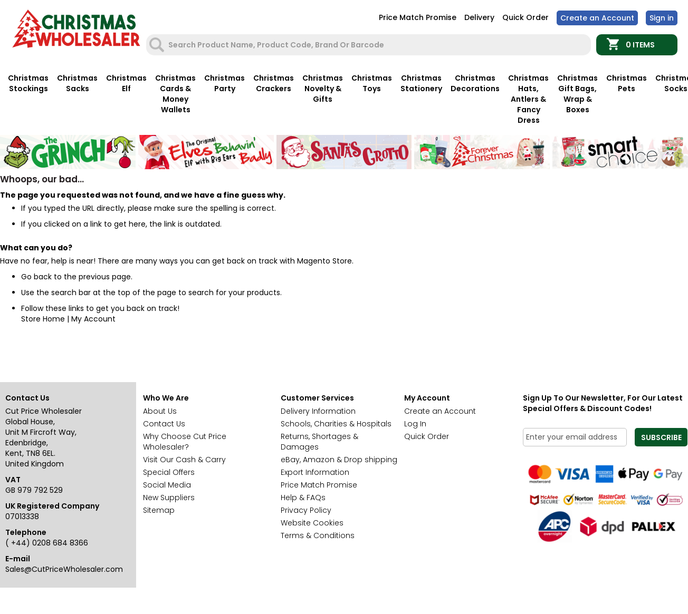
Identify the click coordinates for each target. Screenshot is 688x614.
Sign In (661, 18)
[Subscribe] (661, 437)
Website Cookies (312, 523)
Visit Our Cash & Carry (184, 459)
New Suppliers (169, 497)
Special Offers (169, 472)
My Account (93, 319)
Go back (36, 276)
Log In (415, 423)
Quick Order (525, 17)
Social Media (167, 485)
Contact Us (164, 423)
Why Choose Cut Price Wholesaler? (184, 441)
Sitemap (159, 510)
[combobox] (369, 44)
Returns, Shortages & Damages (319, 441)
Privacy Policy (306, 510)
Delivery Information (318, 411)
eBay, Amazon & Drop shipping (339, 459)
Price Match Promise (417, 17)
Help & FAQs (303, 497)
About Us (160, 411)
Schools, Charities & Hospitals (336, 423)
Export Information (315, 472)
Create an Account (597, 18)
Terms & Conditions (318, 535)
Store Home (43, 319)
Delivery (479, 17)
